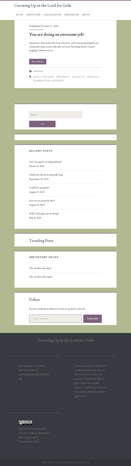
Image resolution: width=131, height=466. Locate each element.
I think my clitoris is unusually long (46, 174)
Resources (72, 15)
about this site (43, 77)
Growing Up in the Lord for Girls (43, 5)
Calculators (52, 15)
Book (19, 15)
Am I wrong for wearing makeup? (45, 161)
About (86, 15)
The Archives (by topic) (40, 276)
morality (78, 77)
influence (63, 77)
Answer (38, 71)
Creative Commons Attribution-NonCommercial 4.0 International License (34, 437)
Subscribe (92, 318)
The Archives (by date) (40, 268)
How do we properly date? (42, 200)
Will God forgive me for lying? (44, 213)
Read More (39, 61)
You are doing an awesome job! (56, 34)
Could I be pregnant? (39, 187)
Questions (33, 15)
